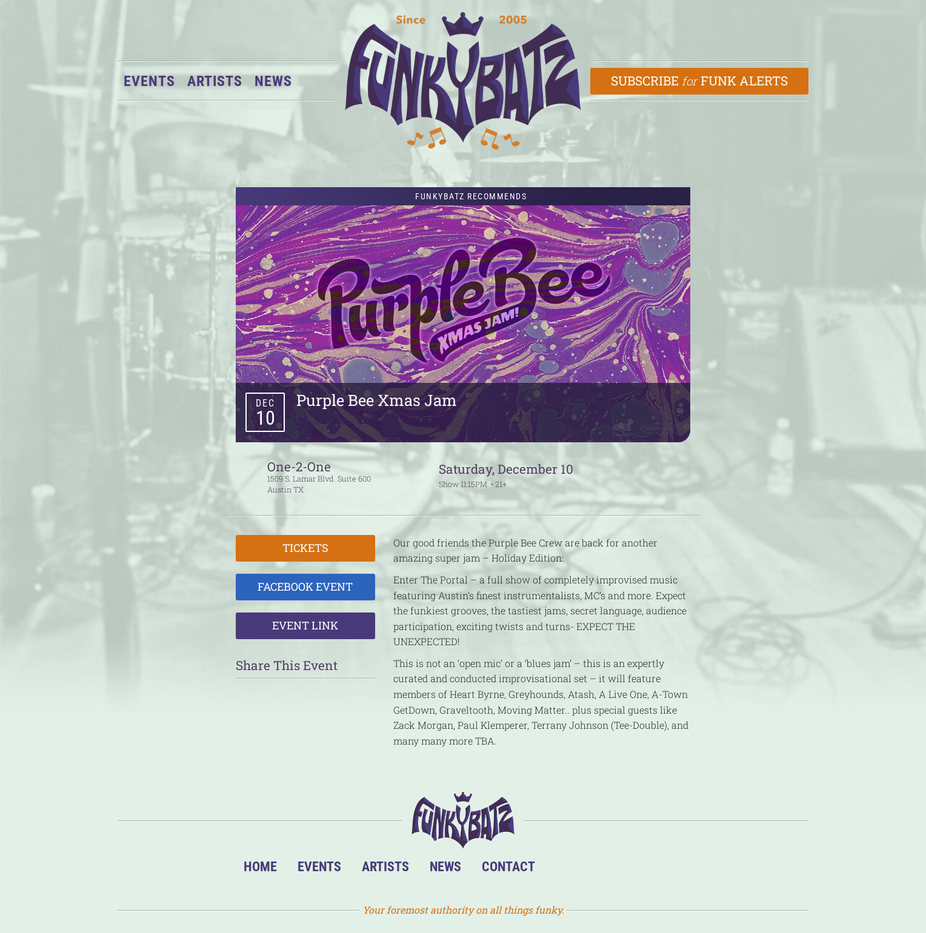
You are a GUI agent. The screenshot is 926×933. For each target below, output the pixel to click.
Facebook (601, 870)
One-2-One (299, 466)
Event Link (305, 625)
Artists (214, 81)
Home (260, 866)
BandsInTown (564, 870)
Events (149, 81)
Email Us (675, 870)
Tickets (305, 547)
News (273, 81)
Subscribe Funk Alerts (699, 80)
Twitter (638, 870)
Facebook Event (305, 586)
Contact (508, 866)
